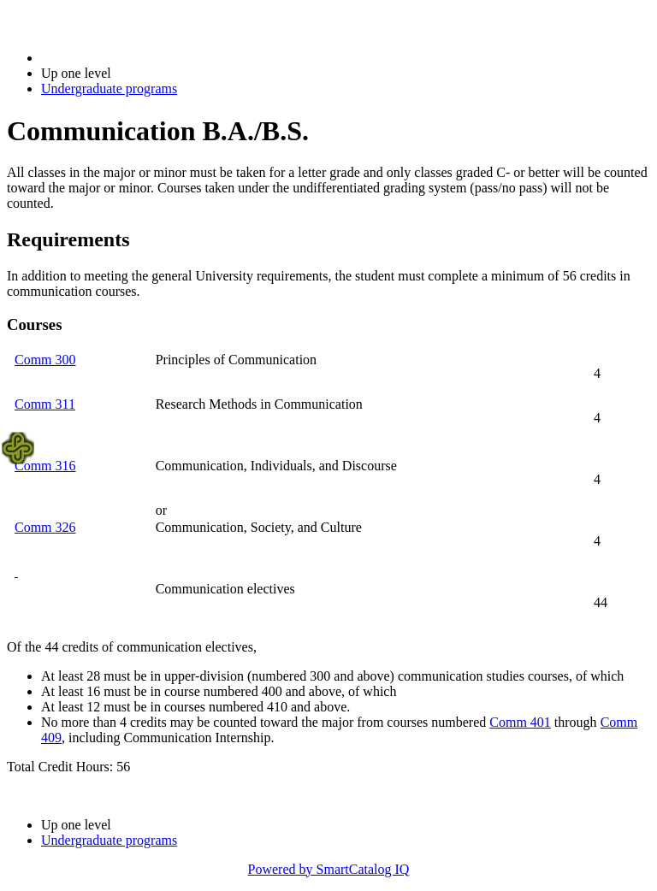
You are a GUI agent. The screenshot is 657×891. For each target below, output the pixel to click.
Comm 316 (45, 465)
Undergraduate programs (109, 88)
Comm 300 (45, 359)
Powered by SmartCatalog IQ (329, 869)
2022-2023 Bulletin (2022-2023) (130, 57)
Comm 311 (45, 404)
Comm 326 (45, 527)
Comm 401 (520, 722)
